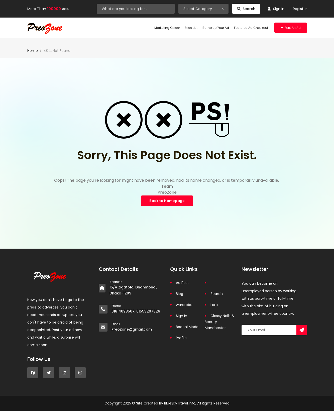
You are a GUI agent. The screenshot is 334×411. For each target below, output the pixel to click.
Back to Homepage (167, 200)
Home (32, 50)
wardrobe (184, 304)
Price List (191, 28)
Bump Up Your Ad (215, 28)
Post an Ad (291, 28)
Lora (214, 304)
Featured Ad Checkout (251, 28)
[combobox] (203, 9)
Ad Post (182, 282)
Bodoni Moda (187, 326)
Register (300, 8)
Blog (179, 293)
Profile (181, 337)
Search (246, 8)
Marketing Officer (167, 28)
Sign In (181, 315)
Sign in (276, 8)
